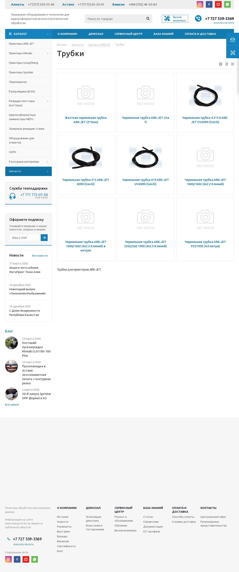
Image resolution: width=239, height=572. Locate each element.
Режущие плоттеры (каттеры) (22, 103)
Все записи (12, 404)
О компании (67, 33)
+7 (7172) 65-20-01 (91, 4)
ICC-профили (151, 531)
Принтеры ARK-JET (21, 43)
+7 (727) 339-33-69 (41, 4)
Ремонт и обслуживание (123, 518)
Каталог (20, 33)
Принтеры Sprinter (21, 72)
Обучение (120, 525)
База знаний (163, 33)
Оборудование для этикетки (21, 140)
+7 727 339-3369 (219, 18)
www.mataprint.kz (16, 523)
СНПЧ (12, 151)
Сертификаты (66, 546)
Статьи (148, 516)
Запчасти (15, 171)
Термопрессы (18, 81)
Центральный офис (213, 516)
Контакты (208, 507)
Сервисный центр (128, 33)
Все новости (40, 255)
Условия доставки (184, 521)
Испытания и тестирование (95, 527)
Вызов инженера (125, 530)
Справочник (151, 521)
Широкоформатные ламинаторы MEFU (22, 117)
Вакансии (63, 541)
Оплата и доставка (200, 33)
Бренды (62, 536)
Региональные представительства (213, 523)
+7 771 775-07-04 (34, 195)
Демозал (95, 33)
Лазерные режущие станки (26, 128)
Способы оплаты (183, 516)
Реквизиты (64, 526)
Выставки (63, 531)
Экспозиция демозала (93, 518)
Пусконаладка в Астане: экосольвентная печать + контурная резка (36, 375)
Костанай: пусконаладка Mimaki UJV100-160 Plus (36, 349)
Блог (60, 550)
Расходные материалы (24, 161)
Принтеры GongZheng (23, 62)
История (62, 516)
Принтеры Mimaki (20, 53)
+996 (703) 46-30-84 (143, 4)
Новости (62, 521)
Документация (153, 526)
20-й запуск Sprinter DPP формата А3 (36, 396)
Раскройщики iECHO (22, 91)
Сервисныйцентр (123, 509)
